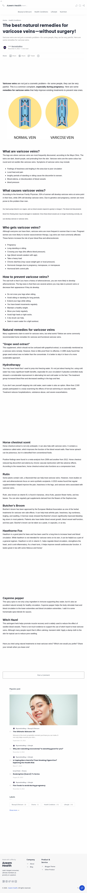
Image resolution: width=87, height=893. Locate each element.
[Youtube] (12, 881)
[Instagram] (6, 881)
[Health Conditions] (41, 12)
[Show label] (14, 810)
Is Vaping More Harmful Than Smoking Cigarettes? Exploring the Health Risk (35, 761)
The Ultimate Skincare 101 (24, 731)
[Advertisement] (43, 70)
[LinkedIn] (15, 881)
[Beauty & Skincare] (25, 12)
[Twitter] (9, 881)
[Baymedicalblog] (17, 46)
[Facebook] (3, 881)
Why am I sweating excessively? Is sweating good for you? (38, 749)
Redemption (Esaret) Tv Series (26, 774)
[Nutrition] (63, 12)
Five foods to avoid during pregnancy (29, 785)
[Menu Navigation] (3, 5)
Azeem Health (14, 5)
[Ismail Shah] (17, 771)
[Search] (80, 5)
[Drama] (24, 771)
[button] (76, 5)
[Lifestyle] (54, 12)
